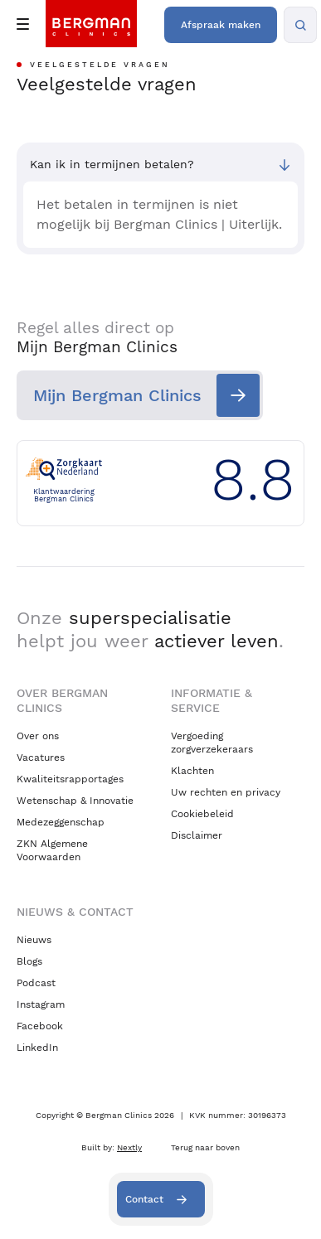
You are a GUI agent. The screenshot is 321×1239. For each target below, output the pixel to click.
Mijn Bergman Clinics (117, 395)
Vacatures (41, 757)
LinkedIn (37, 1047)
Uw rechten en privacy (225, 792)
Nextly (129, 1147)
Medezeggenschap (61, 822)
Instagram (41, 1004)
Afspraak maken (220, 25)
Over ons (38, 736)
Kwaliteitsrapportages (70, 779)
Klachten (192, 771)
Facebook (40, 1026)
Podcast (36, 983)
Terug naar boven (205, 1147)
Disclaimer (196, 835)
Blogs (29, 961)
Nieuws (34, 940)
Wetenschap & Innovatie (75, 800)
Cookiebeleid (202, 814)
